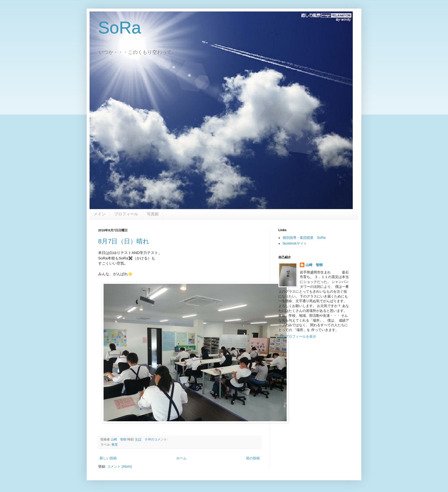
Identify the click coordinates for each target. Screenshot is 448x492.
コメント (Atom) (119, 467)
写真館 (153, 214)
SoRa (119, 27)
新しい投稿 (108, 458)
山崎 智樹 (314, 265)
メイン (100, 214)
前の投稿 (253, 458)
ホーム (181, 458)
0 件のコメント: (157, 439)
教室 (115, 444)
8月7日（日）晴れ (123, 241)
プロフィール (126, 214)
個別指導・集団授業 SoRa (304, 238)
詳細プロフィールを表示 (297, 336)
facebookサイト (295, 243)
